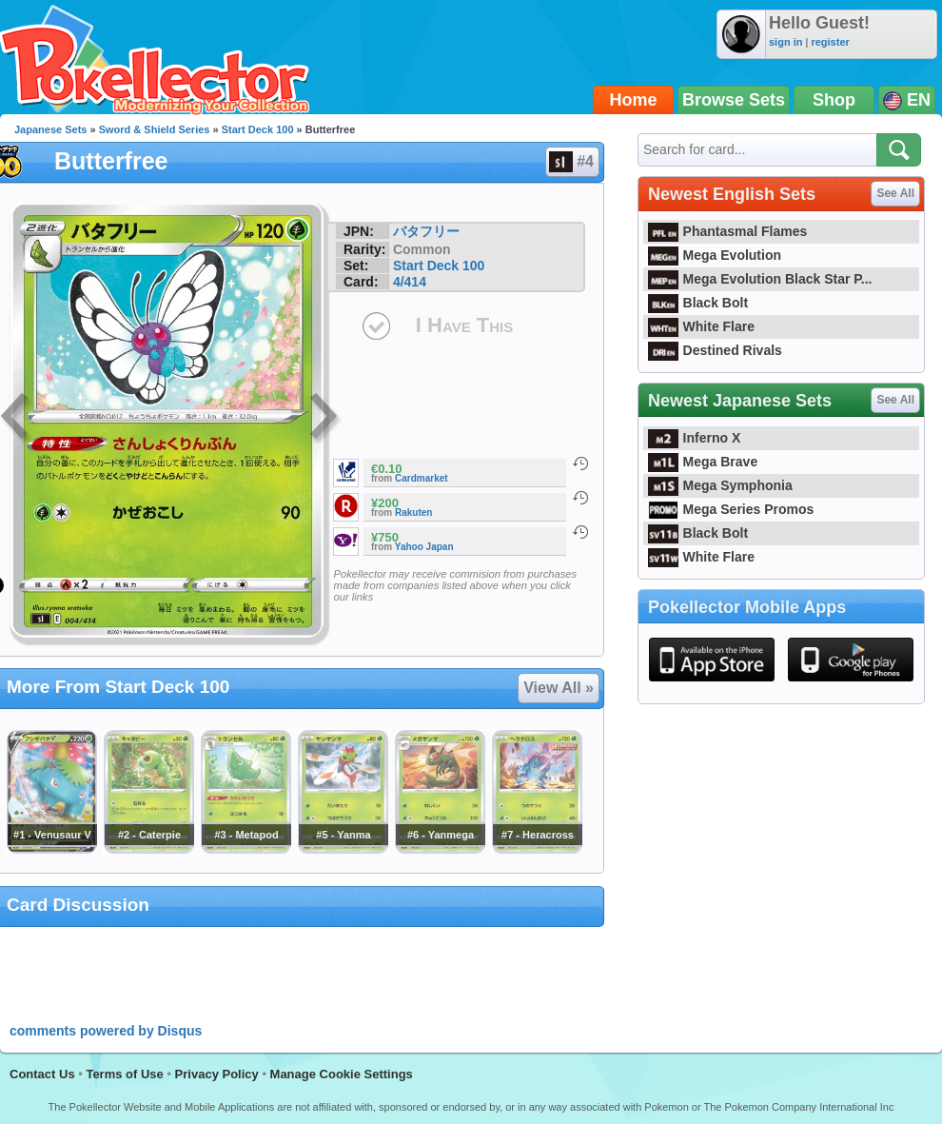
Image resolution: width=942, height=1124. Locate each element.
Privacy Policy (217, 1074)
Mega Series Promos (731, 509)
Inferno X (694, 437)
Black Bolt (698, 302)
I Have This (464, 325)
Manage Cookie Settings (341, 1074)
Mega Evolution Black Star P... (760, 278)
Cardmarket (421, 478)
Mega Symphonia (720, 485)
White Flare (701, 326)
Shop (834, 99)
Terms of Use (124, 1074)
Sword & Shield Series (154, 129)
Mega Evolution (714, 255)
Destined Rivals (715, 350)
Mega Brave (702, 461)
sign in (785, 42)
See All (895, 193)
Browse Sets (733, 99)
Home (633, 99)
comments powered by (106, 1030)
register (830, 42)
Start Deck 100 (258, 129)
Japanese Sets (50, 129)
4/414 (409, 281)
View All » (558, 688)
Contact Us (42, 1074)
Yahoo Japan (424, 547)
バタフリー (426, 231)
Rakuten (413, 512)
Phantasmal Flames (727, 231)
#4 (571, 161)
